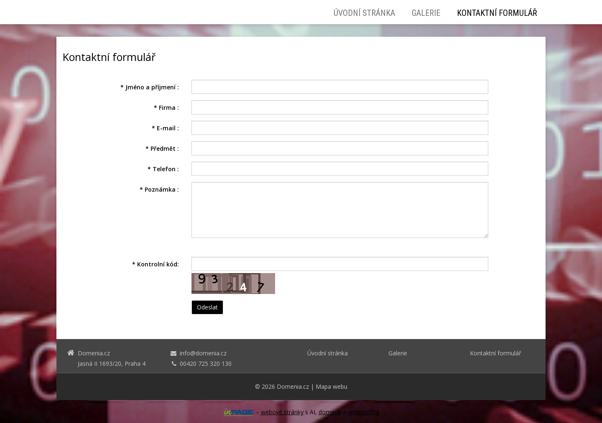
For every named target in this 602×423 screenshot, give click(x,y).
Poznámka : (159, 189)
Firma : (166, 107)
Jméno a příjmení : (149, 87)
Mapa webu (331, 386)
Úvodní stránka (364, 13)
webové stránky (282, 412)
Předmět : (162, 148)
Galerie (426, 13)
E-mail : (165, 128)
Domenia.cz (293, 386)
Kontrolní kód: (155, 264)
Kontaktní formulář (497, 13)
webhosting (363, 412)
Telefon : (163, 169)
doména (330, 412)
